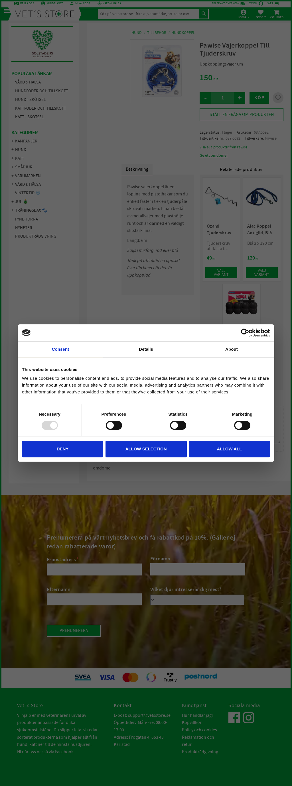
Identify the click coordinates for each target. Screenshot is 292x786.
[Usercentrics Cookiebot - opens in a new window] (245, 332)
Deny (63, 448)
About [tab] (231, 349)
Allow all (229, 448)
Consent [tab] (60, 349)
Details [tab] (146, 349)
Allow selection (146, 448)
